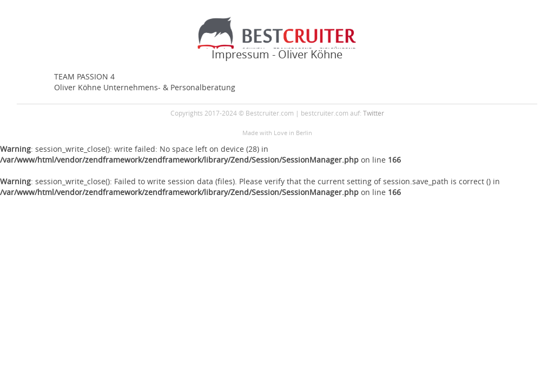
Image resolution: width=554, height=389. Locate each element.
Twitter (373, 113)
